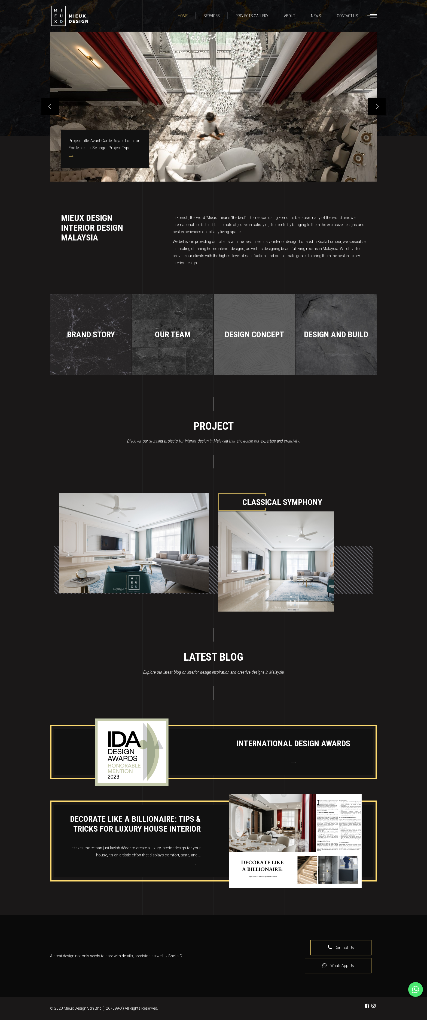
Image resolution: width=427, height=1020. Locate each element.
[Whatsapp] (415, 989)
